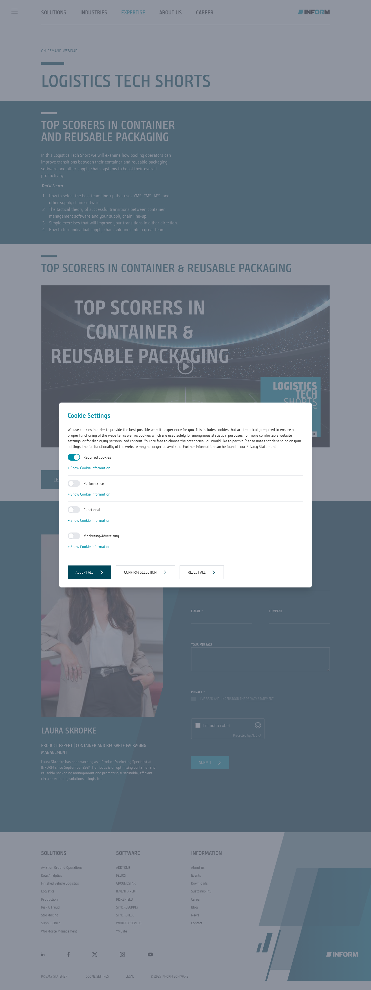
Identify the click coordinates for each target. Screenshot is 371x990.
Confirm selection (140, 572)
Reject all (197, 572)
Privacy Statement (261, 446)
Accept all (84, 572)
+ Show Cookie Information (89, 467)
